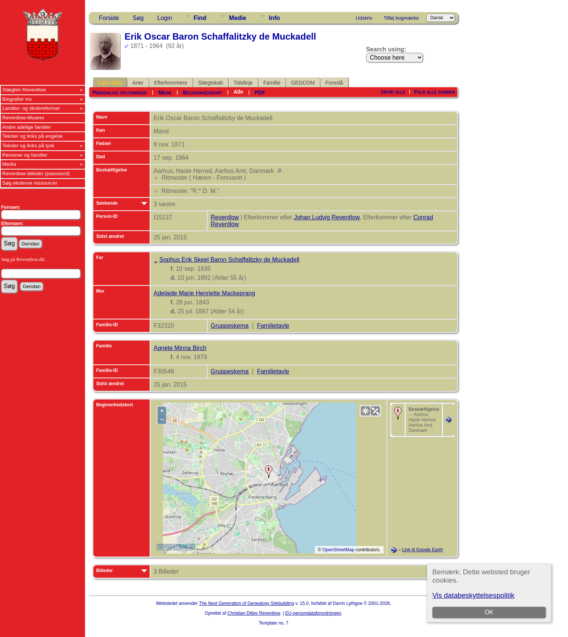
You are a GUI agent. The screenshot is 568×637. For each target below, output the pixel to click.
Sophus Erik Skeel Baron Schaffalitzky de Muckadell (229, 259)
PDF (260, 92)
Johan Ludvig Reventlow (327, 217)
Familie (271, 83)
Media (9, 164)
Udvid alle (393, 92)
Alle (238, 92)
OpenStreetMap (338, 549)
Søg (138, 18)
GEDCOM (303, 83)
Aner (138, 83)
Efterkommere (170, 83)
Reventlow (224, 217)
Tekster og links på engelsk (32, 136)
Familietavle (273, 325)
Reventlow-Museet (23, 117)
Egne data (110, 83)
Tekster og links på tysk (28, 145)
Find (199, 18)
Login (164, 18)
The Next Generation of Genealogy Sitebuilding (246, 603)
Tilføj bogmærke (401, 18)
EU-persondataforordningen (313, 613)
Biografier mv (17, 99)
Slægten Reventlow (24, 90)
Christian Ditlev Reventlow (254, 613)
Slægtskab (210, 83)
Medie (237, 18)
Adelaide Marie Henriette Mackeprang (204, 293)
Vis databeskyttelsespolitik (473, 595)
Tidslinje (243, 83)
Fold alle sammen (434, 92)
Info (274, 18)
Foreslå (334, 83)
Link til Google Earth (422, 549)
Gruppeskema (229, 325)
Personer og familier (24, 155)
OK (488, 612)
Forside (109, 18)
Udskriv (364, 18)
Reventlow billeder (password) (36, 173)
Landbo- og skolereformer (31, 108)
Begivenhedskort (202, 92)
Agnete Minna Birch (179, 348)
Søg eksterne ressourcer (29, 183)
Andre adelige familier (26, 127)
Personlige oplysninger (120, 92)
